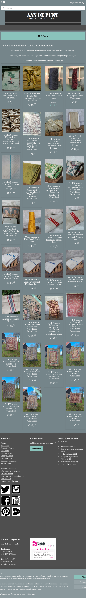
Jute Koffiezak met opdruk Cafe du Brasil (10, 95)
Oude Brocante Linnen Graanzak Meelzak (11, 319)
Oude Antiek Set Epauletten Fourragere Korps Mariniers (32, 96)
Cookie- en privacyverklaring (40, 594)
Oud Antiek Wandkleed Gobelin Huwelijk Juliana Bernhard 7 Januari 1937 (11, 231)
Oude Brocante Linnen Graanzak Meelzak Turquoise (11, 185)
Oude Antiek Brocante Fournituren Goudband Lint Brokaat (54, 143)
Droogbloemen (7, 455)
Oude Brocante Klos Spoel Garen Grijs (54, 95)
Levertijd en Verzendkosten (12, 476)
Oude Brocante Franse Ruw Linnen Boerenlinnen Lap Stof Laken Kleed (10, 139)
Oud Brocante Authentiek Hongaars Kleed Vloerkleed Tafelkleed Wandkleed (32, 143)
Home (3, 443)
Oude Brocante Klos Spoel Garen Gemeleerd (75, 95)
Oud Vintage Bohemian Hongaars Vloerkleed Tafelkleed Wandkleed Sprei (54, 328)
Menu (43, 36)
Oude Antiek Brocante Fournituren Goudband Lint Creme (75, 140)
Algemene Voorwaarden (11, 471)
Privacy (4, 473)
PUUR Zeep (6, 463)
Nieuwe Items (6, 453)
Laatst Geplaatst (7, 448)
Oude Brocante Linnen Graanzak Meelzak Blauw (11, 276)
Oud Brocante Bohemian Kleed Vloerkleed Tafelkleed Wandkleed (32, 326)
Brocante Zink (7, 458)
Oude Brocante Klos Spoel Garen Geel (32, 239)
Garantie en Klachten (9, 481)
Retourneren (6, 478)
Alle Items (5, 445)
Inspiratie (5, 450)
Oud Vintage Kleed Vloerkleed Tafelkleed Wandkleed (11, 362)
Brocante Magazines (9, 460)
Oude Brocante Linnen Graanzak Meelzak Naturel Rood (75, 235)
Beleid (10, 473)
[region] (28, 581)
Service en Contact (8, 468)
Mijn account (77, 2)
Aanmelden (36, 448)
